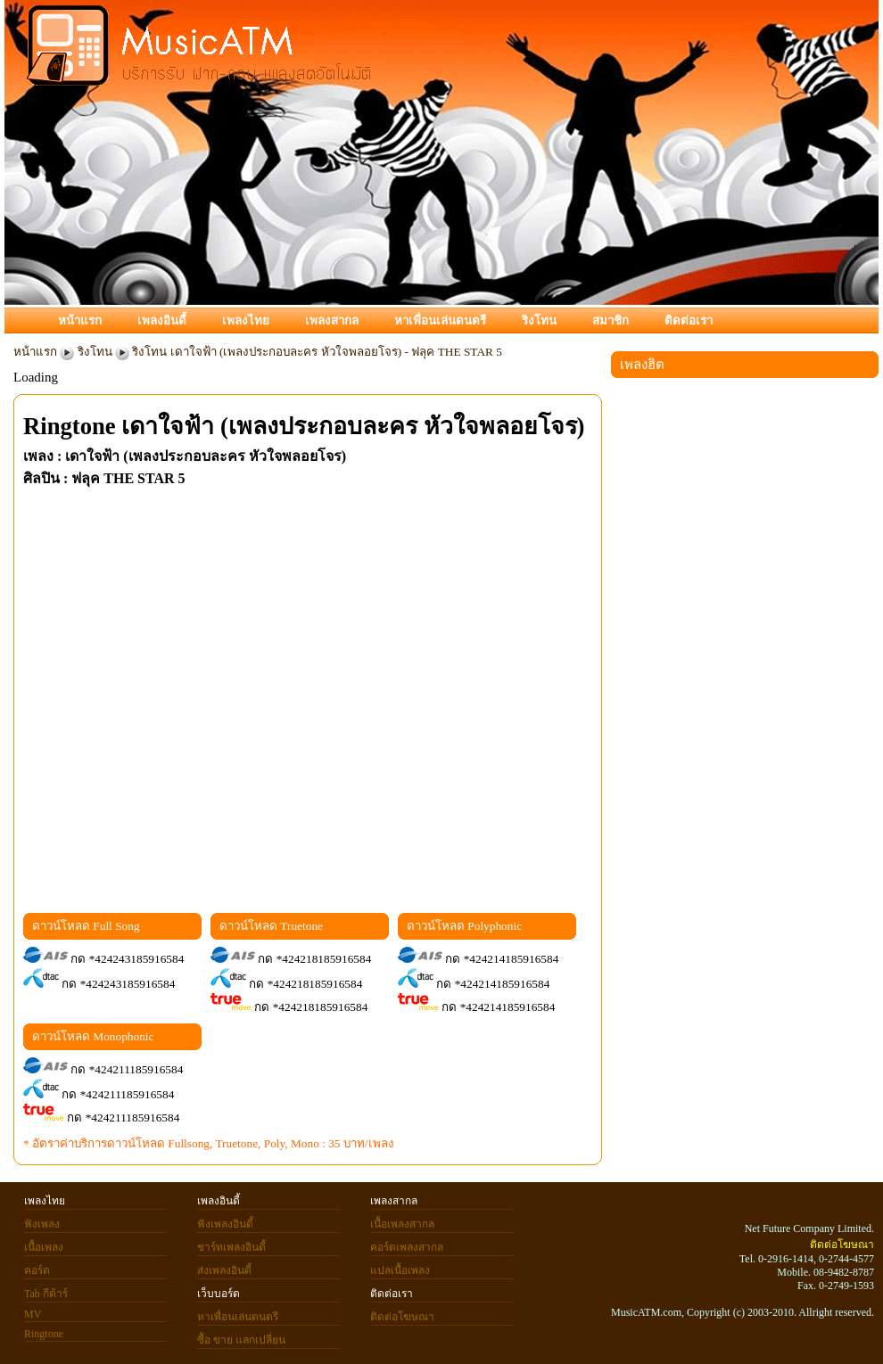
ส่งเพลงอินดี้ (224, 1270)
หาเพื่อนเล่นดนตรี (440, 320)
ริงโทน (539, 320)
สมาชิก (610, 320)
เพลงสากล (332, 320)
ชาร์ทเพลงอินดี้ (231, 1247)
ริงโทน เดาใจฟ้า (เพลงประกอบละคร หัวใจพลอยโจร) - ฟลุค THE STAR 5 (317, 351)
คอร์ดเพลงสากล (406, 1247)
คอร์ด (37, 1270)
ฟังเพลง (42, 1224)
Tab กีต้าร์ (46, 1293)
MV (32, 1314)
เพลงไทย (245, 320)
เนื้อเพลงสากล (402, 1224)
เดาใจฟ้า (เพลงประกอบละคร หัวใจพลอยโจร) (352, 426)
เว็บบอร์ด (218, 1293)
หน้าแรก (80, 320)
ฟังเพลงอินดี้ (225, 1224)
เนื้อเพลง (43, 1247)
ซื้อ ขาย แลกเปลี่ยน (241, 1340)
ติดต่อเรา (688, 320)
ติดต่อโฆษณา (402, 1317)
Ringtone (69, 426)
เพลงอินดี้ (161, 320)
